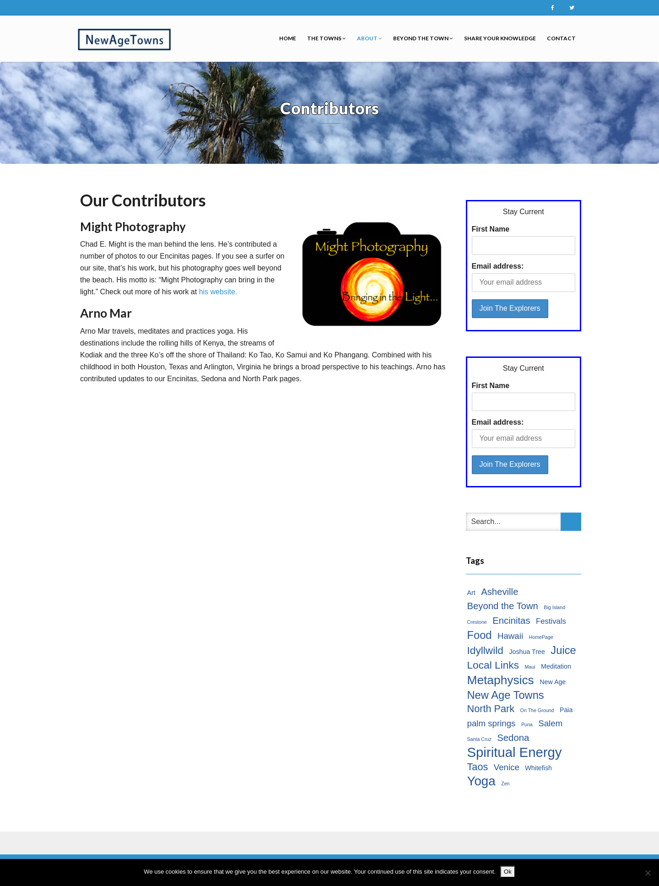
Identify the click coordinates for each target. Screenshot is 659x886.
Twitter (571, 8)
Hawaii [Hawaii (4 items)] (510, 636)
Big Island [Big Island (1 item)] (554, 607)
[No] (647, 872)
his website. (218, 292)
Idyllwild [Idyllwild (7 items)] (485, 650)
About (369, 38)
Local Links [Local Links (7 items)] (493, 665)
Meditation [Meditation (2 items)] (556, 666)
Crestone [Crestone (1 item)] (477, 622)
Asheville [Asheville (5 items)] (499, 592)
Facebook (552, 8)
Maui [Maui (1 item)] (529, 667)
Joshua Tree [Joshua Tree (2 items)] (527, 651)
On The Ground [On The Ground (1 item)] (537, 710)
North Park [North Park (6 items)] (491, 708)
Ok (508, 871)
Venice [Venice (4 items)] (506, 767)
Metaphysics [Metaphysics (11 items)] (500, 680)
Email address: (498, 266)
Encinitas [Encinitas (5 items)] (511, 621)
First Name (491, 229)
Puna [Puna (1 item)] (527, 724)
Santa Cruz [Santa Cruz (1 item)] (479, 739)
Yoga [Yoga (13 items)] (481, 781)
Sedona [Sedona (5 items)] (513, 738)
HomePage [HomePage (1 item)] (541, 637)
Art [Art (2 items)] (471, 592)
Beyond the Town (423, 38)
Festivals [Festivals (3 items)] (551, 621)
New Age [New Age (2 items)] (553, 682)
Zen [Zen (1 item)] (505, 783)
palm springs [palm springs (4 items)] (491, 723)
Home (287, 38)
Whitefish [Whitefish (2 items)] (538, 768)
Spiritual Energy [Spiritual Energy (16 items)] (514, 752)
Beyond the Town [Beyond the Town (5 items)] (502, 606)
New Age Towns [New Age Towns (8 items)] (505, 695)
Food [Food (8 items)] (479, 635)
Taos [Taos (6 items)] (477, 767)
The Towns (326, 38)
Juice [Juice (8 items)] (563, 650)
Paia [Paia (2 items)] (566, 709)
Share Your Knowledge (500, 38)
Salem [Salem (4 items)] (550, 723)
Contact (561, 38)
